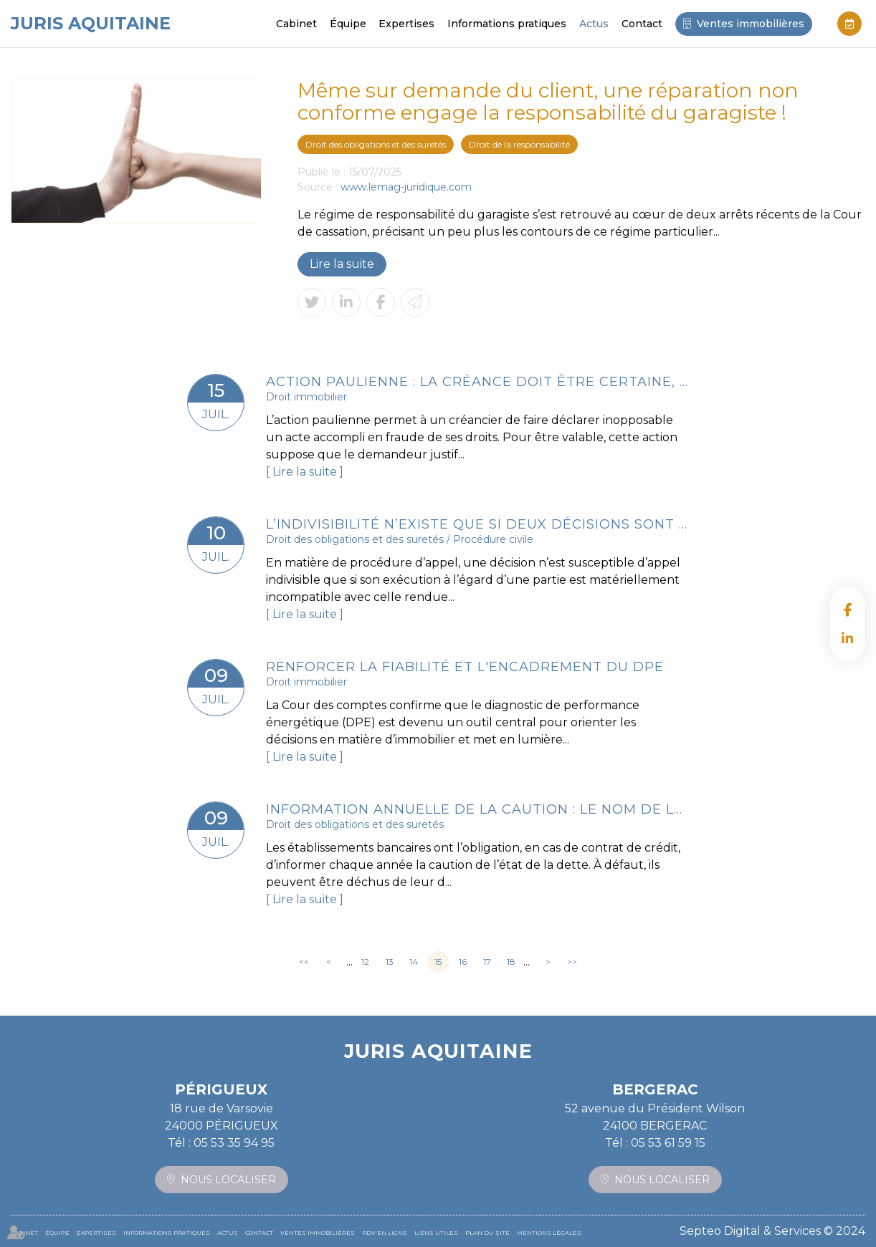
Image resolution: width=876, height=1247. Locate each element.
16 (463, 961)
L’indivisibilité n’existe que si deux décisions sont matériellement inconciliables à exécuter (477, 524)
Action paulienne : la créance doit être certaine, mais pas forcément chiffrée (477, 382)
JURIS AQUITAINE (91, 23)
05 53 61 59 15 (668, 1143)
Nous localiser (228, 1179)
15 (438, 961)
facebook (847, 609)
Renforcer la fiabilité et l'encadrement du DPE (465, 667)
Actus (594, 23)
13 (390, 961)
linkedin (847, 638)
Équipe (348, 23)
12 (365, 961)
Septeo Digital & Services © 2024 (772, 1231)
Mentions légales (549, 1232)
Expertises (406, 23)
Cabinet (296, 23)
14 (413, 961)
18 (511, 961)
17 (487, 961)
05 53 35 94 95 (234, 1143)
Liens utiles (436, 1232)
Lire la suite (342, 264)
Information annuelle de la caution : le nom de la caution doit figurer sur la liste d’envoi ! (477, 809)
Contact (642, 23)
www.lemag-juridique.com (406, 186)
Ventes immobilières (750, 23)
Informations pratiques (506, 23)
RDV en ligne (849, 23)
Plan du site (487, 1232)
